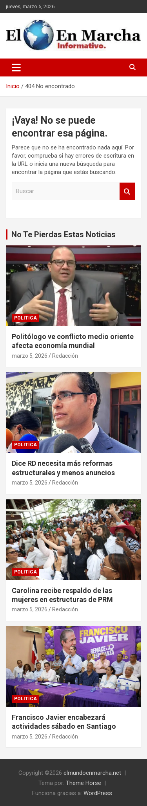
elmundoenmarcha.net (92, 772)
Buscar (127, 191)
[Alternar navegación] (16, 67)
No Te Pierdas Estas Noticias (63, 234)
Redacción (65, 356)
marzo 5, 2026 (29, 356)
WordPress (97, 793)
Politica (25, 318)
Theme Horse (83, 782)
